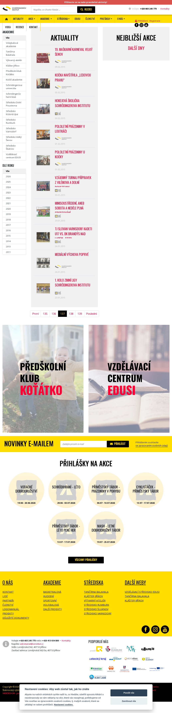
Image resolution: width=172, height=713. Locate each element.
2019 (8, 214)
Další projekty (52, 621)
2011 (8, 252)
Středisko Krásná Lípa (12, 113)
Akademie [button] (45, 18)
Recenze (20, 27)
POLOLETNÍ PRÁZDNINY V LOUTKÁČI (70, 133)
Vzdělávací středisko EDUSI (142, 604)
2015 (8, 235)
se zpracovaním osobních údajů (152, 457)
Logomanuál (10, 621)
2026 (8, 176)
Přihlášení (141, 20)
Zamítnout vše (129, 701)
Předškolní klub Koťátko (13, 72)
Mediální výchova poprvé (72, 264)
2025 (8, 181)
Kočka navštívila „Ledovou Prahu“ (73, 79)
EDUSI (77, 18)
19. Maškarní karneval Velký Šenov (70, 52)
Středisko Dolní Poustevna (13, 104)
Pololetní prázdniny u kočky (70, 160)
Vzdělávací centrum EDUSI (13, 156)
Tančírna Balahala (10, 53)
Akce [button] (30, 18)
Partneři (8, 613)
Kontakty (165, 8)
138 (71, 326)
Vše (7, 37)
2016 (8, 230)
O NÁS (7, 594)
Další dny (136, 48)
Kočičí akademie (14, 79)
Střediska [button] (62, 18)
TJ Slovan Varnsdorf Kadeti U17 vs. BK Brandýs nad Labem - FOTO (74, 241)
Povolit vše (128, 693)
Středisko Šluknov (11, 147)
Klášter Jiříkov (12, 65)
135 (45, 326)
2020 (8, 208)
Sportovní (50, 613)
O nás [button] (120, 18)
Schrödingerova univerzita (14, 87)
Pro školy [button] (105, 18)
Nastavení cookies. (63, 704)
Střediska (93, 594)
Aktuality (18, 18)
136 (54, 326)
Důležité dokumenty (15, 630)
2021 (8, 203)
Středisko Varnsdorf (11, 130)
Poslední (91, 326)
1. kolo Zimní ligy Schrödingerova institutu (73, 294)
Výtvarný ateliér (14, 60)
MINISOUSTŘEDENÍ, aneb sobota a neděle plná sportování (70, 214)
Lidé (5, 608)
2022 (8, 197)
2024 (8, 187)
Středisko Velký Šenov (14, 138)
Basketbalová (52, 604)
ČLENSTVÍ (90, 18)
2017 (8, 224)
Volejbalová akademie (12, 44)
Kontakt (33, 27)
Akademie (52, 594)
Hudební (48, 608)
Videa (8, 27)
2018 (8, 219)
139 (80, 326)
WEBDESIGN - (16, 705)
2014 (8, 241)
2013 (8, 246)
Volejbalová (51, 617)
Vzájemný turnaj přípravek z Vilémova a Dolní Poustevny (73, 188)
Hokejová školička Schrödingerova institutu (73, 106)
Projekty (8, 626)
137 (62, 326)
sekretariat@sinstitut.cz (31, 656)
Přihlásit (118, 456)
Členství (7, 617)
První (35, 326)
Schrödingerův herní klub (13, 95)
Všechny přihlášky (86, 572)
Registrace (155, 20)
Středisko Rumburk (11, 121)
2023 (8, 192)
